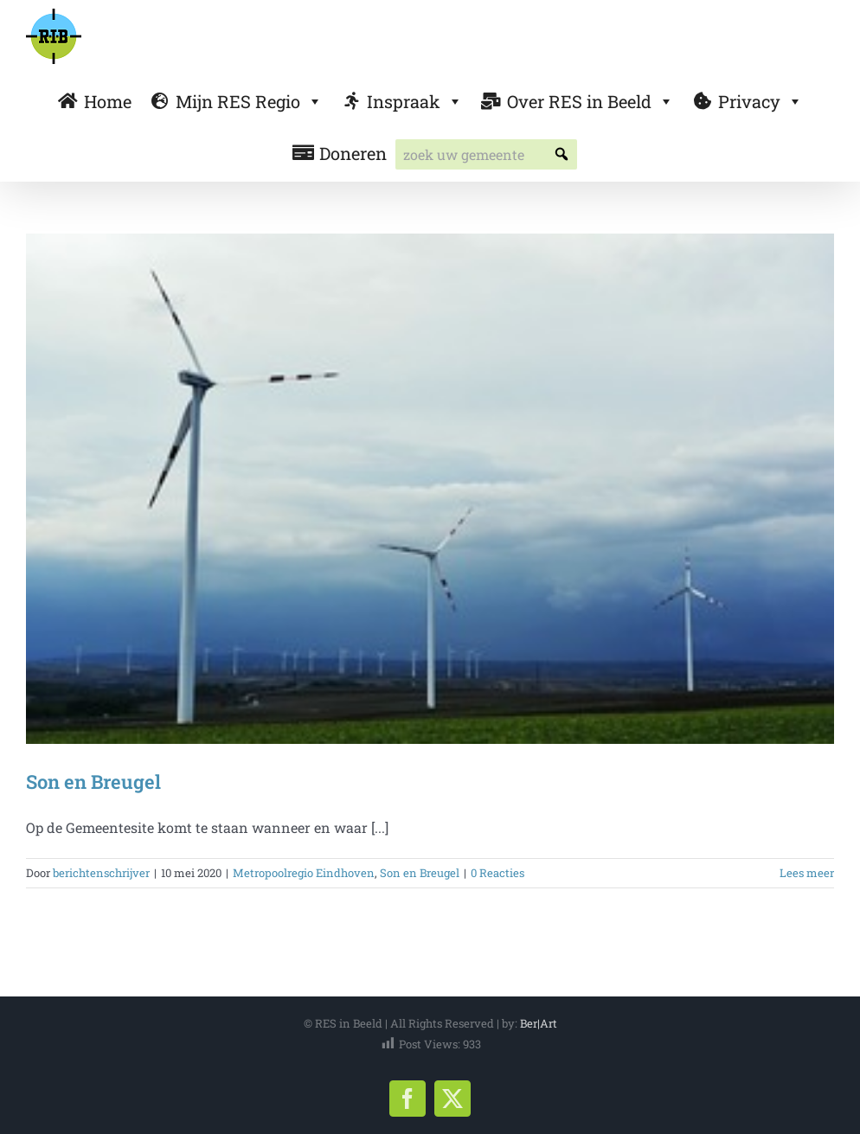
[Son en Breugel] (430, 489)
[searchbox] (486, 154)
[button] (562, 154)
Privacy (760, 101)
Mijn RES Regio (249, 101)
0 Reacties (497, 873)
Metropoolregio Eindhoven (304, 873)
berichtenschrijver (101, 873)
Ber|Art (538, 1023)
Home (108, 101)
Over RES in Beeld (590, 101)
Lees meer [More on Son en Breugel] (807, 873)
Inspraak (415, 101)
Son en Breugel (93, 781)
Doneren (353, 153)
